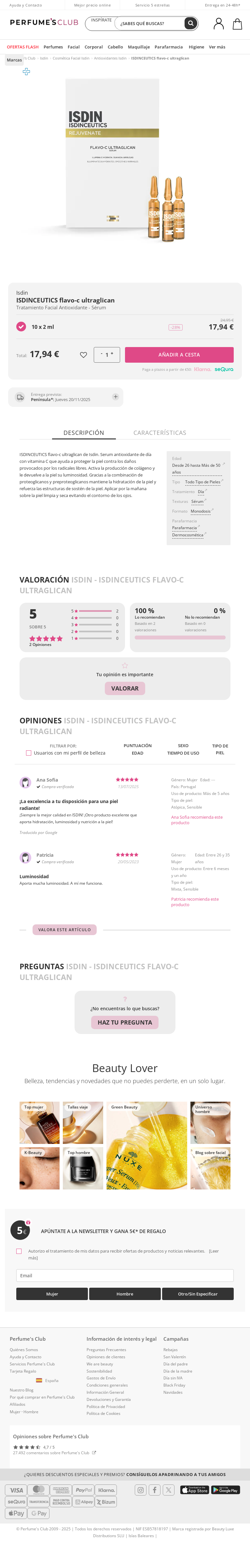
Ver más (206, 47)
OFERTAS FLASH (22, 47)
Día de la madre (177, 1372)
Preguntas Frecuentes (106, 1350)
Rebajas (170, 1350)
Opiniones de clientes (106, 1358)
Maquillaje (133, 47)
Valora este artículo (64, 933)
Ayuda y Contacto (25, 5)
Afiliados (17, 1405)
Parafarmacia (160, 47)
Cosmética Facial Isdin (71, 58)
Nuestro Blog (22, 1391)
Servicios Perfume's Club (32, 1365)
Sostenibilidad (99, 1372)
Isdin (44, 58)
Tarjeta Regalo (23, 1372)
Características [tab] (159, 432)
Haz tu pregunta (125, 1025)
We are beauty (100, 1365)
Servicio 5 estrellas (152, 5)
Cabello (111, 47)
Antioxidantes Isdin (110, 58)
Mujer (52, 1295)
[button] (48, 1382)
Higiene (186, 47)
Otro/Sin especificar (198, 1295)
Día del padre (175, 1365)
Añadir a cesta (179, 354)
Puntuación (134, 746)
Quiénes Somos (24, 1350)
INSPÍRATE (101, 24)
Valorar (125, 688)
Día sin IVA (173, 1379)
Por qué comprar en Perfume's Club (42, 1398)
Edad (134, 755)
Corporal (90, 47)
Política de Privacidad (106, 1407)
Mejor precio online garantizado (92, 8)
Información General (105, 1393)
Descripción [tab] (84, 432)
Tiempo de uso (180, 755)
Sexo (181, 746)
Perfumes (52, 47)
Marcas (227, 47)
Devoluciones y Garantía (109, 1400)
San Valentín (174, 1358)
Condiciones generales (107, 1386)
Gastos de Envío (101, 1379)
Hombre (125, 1295)
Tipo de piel (219, 750)
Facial (71, 47)
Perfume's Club (22, 58)
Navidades (173, 1393)
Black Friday (174, 1386)
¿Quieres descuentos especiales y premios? (125, 1475)
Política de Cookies (103, 1414)
